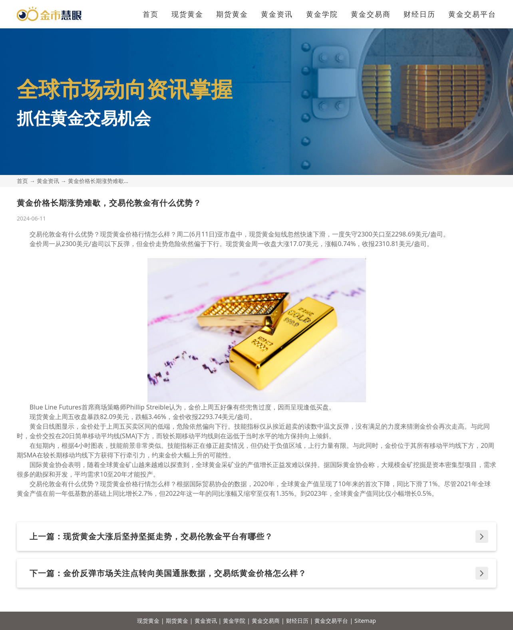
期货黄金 (232, 14)
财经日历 (419, 14)
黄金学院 (322, 14)
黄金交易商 (371, 14)
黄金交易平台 (472, 14)
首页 (151, 14)
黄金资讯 (277, 14)
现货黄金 (187, 14)
